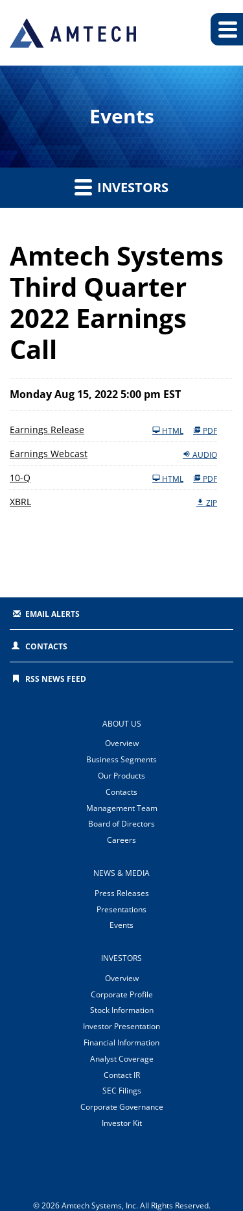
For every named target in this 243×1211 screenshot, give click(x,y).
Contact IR (122, 1074)
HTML (167, 430)
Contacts (46, 646)
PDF (205, 430)
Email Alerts (52, 613)
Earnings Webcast (48, 453)
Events (121, 924)
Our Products (121, 775)
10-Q (20, 477)
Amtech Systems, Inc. (100, 1205)
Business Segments (121, 759)
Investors (121, 187)
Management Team (121, 808)
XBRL (20, 501)
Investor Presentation (121, 1026)
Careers (121, 839)
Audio (200, 454)
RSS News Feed (55, 678)
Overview (122, 743)
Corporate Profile (122, 994)
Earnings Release (47, 429)
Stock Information (122, 1010)
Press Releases (122, 893)
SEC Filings (121, 1090)
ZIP (206, 502)
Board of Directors (121, 823)
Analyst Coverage (122, 1058)
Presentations (121, 909)
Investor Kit (122, 1123)
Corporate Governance (121, 1106)
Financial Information (121, 1042)
